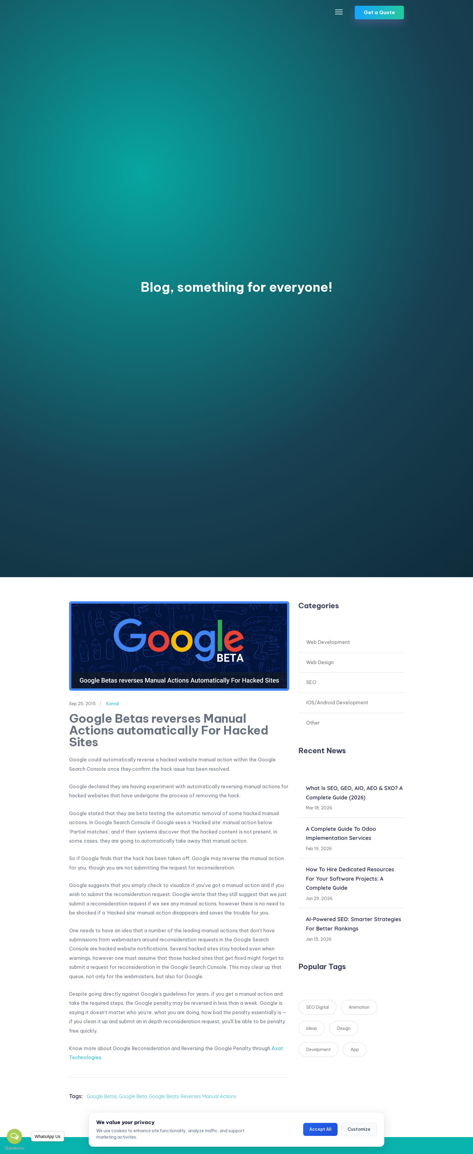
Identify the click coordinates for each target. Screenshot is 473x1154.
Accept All (320, 1129)
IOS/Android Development (337, 702)
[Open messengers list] (14, 1136)
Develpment (318, 1049)
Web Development (328, 642)
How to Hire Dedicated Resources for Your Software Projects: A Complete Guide (350, 878)
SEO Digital (317, 1007)
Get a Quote (379, 13)
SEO (311, 682)
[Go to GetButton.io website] (14, 1148)
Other (313, 723)
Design (344, 1028)
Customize (359, 1129)
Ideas (311, 1028)
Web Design (320, 662)
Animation (359, 1007)
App (355, 1049)
